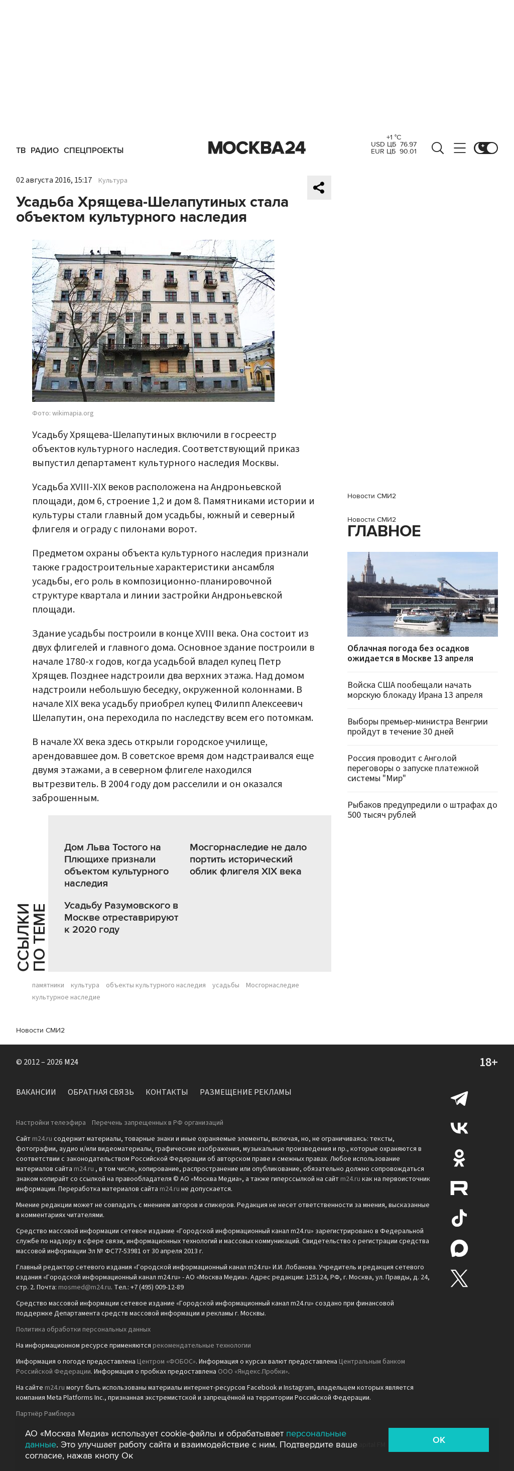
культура (85, 985)
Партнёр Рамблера (45, 1414)
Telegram (459, 1098)
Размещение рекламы (246, 1092)
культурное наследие (66, 997)
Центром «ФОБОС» (166, 1362)
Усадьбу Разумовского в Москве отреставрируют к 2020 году (121, 918)
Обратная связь (101, 1092)
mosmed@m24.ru (84, 1287)
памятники (48, 985)
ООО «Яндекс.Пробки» (253, 1372)
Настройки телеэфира (51, 1123)
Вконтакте (459, 1128)
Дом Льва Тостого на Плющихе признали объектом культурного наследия (116, 865)
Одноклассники (459, 1158)
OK (439, 1439)
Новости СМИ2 (40, 1030)
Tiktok (459, 1218)
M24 (71, 1062)
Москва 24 (257, 148)
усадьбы (225, 985)
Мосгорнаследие (272, 985)
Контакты (167, 1092)
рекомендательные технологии (202, 1346)
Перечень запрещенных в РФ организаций (157, 1123)
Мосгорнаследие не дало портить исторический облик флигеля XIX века (248, 859)
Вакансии (36, 1092)
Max (459, 1248)
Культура (112, 181)
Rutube (459, 1188)
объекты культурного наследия (156, 985)
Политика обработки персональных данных (83, 1330)
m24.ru (42, 1139)
